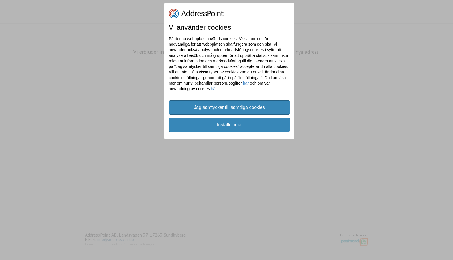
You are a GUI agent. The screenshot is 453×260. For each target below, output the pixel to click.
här (246, 83)
